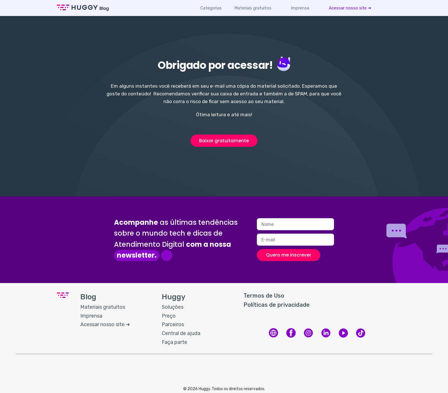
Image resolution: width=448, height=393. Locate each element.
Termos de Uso (263, 295)
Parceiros (173, 324)
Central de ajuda (181, 333)
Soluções (172, 307)
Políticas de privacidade (276, 304)
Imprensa (300, 8)
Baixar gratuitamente (224, 140)
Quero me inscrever (288, 255)
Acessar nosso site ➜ (350, 8)
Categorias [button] (211, 8)
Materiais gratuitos (252, 8)
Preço (169, 316)
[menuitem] (252, 8)
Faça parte (174, 342)
